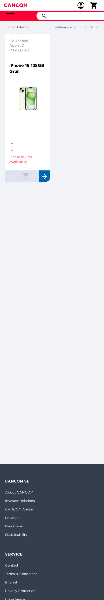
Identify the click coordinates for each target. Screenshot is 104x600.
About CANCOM (19, 492)
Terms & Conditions (21, 574)
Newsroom (14, 526)
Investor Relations (20, 501)
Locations (13, 518)
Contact (11, 565)
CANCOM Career (19, 509)
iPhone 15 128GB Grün (26, 68)
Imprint (11, 582)
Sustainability (16, 534)
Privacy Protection (20, 591)
